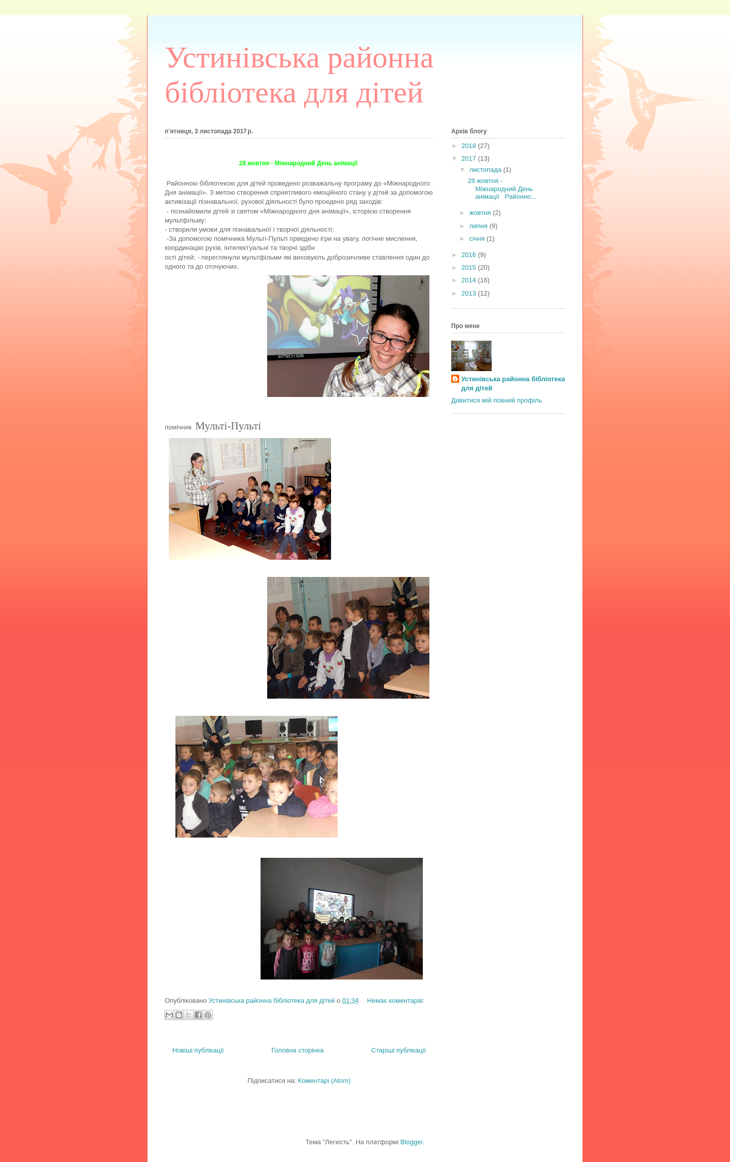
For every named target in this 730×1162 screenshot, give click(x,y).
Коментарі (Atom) (324, 1080)
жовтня (481, 212)
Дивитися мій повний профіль (496, 400)
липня (479, 226)
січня (478, 238)
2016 (469, 255)
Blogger (411, 1142)
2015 (469, 267)
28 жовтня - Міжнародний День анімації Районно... (501, 188)
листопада (486, 169)
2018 (469, 146)
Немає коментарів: (395, 1000)
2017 (469, 158)
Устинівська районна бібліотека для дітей (513, 383)
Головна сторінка (297, 1050)
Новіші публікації (198, 1050)
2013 (469, 293)
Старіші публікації (398, 1050)
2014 (469, 280)
